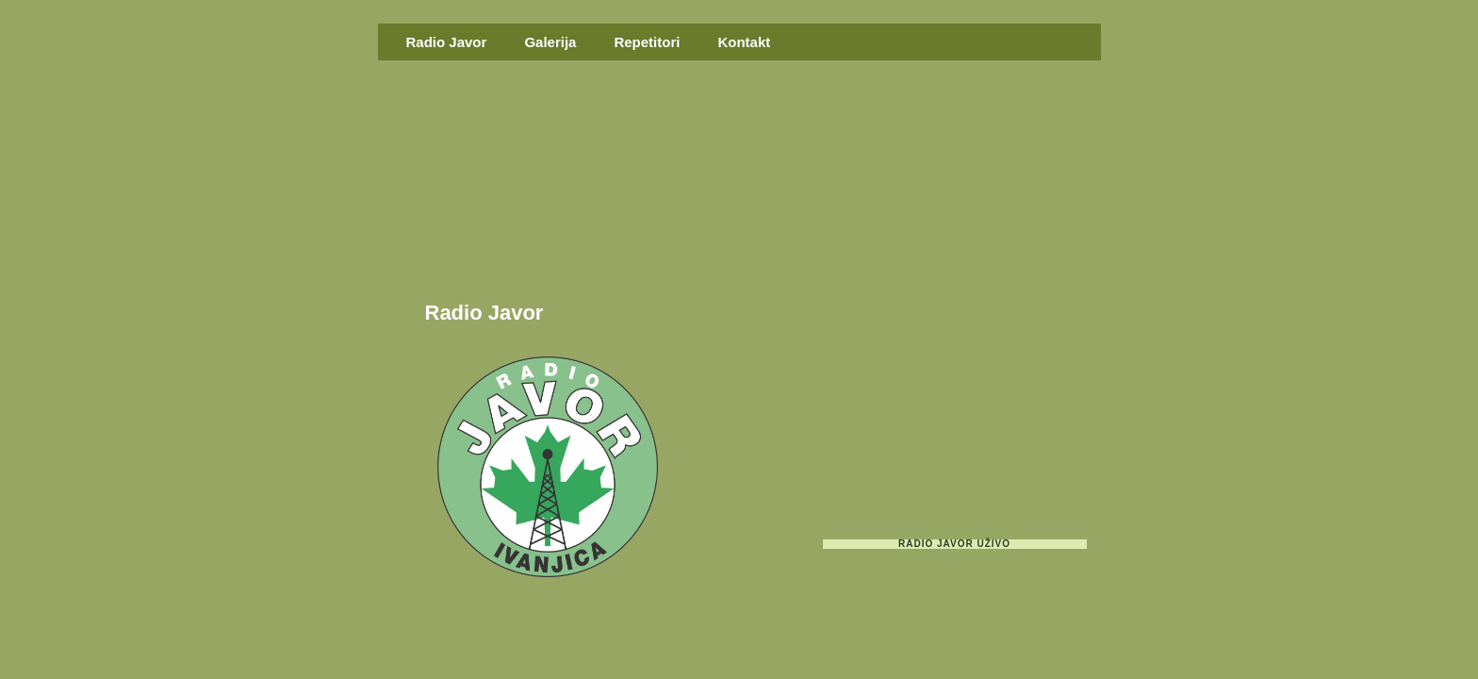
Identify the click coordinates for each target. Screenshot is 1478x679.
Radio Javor (446, 42)
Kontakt (743, 42)
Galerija (550, 42)
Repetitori (647, 42)
